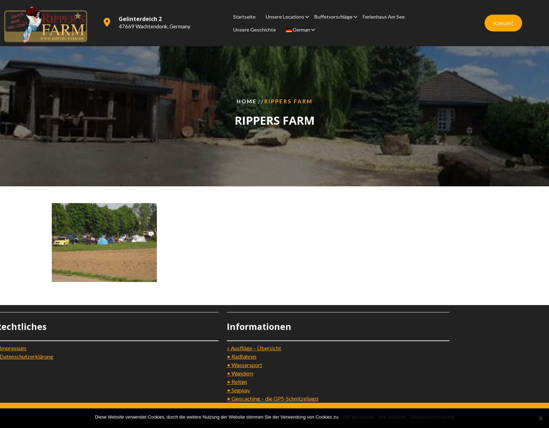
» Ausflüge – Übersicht (182, 348)
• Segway (166, 390)
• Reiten (165, 381)
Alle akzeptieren (359, 417)
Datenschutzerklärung (432, 417)
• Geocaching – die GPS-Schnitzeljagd (200, 398)
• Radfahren (170, 356)
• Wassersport (172, 364)
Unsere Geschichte (254, 28)
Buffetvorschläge (333, 15)
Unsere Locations (285, 15)
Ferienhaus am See (384, 15)
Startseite (244, 15)
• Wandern (168, 373)
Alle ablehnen (392, 417)
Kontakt (503, 21)
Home (247, 101)
